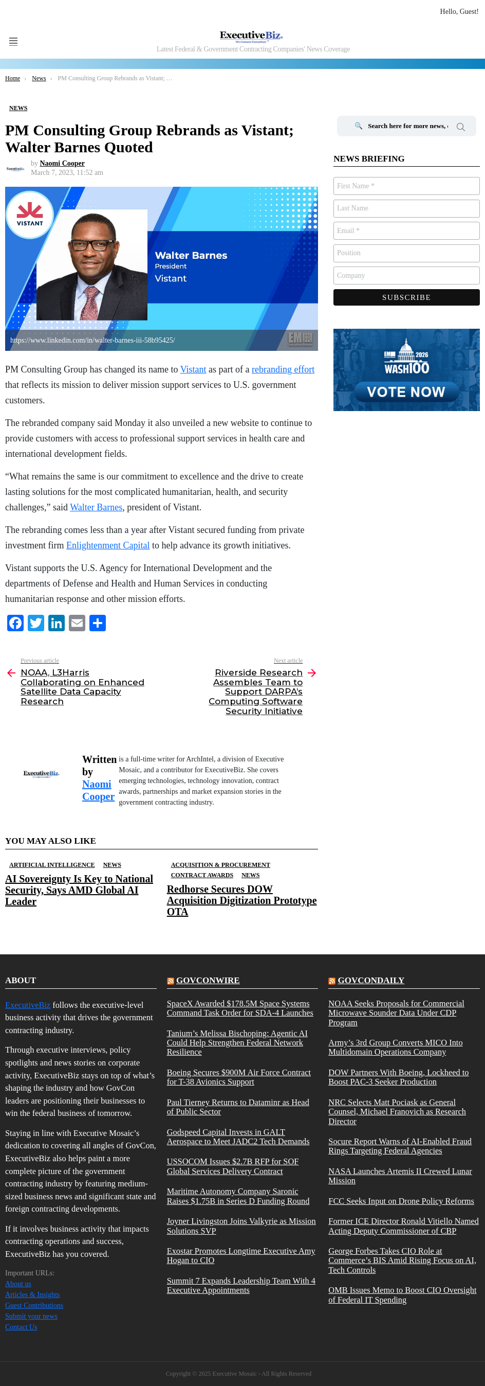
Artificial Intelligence (52, 864)
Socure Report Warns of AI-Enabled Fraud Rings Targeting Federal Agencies (400, 1146)
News (112, 864)
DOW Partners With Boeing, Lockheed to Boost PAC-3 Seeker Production (398, 1077)
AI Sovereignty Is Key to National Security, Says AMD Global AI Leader (79, 890)
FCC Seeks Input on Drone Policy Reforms (401, 1201)
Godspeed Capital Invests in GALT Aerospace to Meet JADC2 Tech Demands (238, 1137)
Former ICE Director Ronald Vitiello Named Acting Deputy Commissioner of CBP (403, 1226)
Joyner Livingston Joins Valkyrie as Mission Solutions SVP (241, 1226)
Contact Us (21, 1327)
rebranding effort (283, 369)
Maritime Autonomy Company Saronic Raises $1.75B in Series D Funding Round (238, 1196)
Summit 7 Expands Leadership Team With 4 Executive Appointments (241, 1285)
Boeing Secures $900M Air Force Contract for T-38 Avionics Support (239, 1077)
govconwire (208, 980)
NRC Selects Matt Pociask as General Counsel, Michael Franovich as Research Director (397, 1112)
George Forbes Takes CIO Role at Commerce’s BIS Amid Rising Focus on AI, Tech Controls (402, 1261)
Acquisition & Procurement (220, 864)
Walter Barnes (96, 507)
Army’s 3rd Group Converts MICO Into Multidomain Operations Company (395, 1047)
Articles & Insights (32, 1295)
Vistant (193, 369)
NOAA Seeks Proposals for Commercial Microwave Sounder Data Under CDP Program (396, 1013)
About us (18, 1284)
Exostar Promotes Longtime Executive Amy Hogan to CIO (241, 1256)
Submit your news (31, 1316)
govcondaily (371, 980)
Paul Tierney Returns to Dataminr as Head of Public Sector (238, 1107)
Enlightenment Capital (108, 545)
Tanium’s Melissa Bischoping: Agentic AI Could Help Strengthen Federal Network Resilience (237, 1043)
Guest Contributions (34, 1305)
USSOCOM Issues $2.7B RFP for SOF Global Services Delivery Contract (233, 1166)
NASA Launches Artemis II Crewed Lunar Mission (400, 1176)
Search (461, 128)
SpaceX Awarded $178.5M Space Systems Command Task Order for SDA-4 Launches (240, 1008)
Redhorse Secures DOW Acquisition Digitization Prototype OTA (242, 900)
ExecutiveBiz (27, 1005)
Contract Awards (202, 875)
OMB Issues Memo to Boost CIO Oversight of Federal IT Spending (402, 1295)
